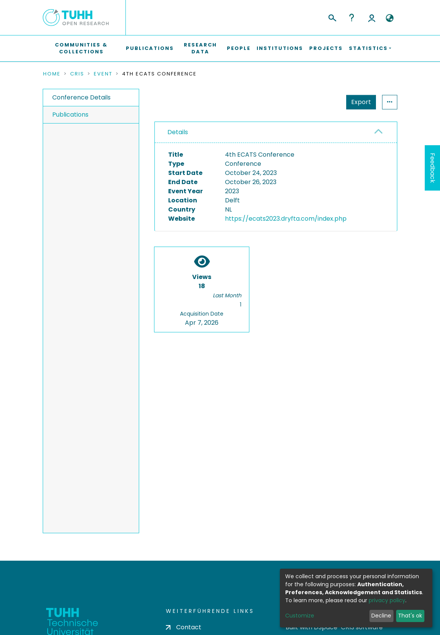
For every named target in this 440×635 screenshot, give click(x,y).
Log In (371, 17)
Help (351, 17)
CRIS (77, 74)
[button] (389, 18)
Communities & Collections (81, 48)
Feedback (432, 168)
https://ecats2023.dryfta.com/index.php (286, 218)
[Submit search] (332, 16)
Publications (150, 48)
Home (52, 74)
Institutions (280, 48)
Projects (326, 48)
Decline (381, 615)
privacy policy (387, 600)
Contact (183, 627)
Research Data (200, 48)
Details (177, 132)
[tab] (276, 132)
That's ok (410, 615)
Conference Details (81, 97)
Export (361, 102)
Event (103, 74)
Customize (299, 615)
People (239, 48)
